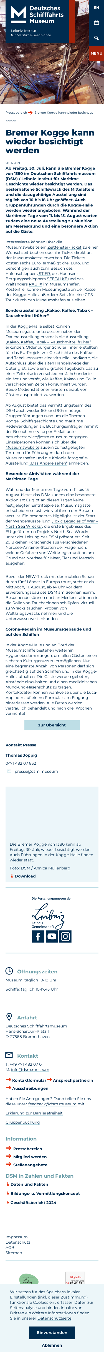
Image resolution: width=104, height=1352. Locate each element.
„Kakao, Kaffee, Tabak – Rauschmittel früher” (48, 342)
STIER (44, 273)
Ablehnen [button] (52, 1345)
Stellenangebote (29, 1164)
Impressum (17, 1236)
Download (25, 876)
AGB (10, 1247)
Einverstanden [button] (52, 1332)
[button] (96, 53)
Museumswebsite (22, 447)
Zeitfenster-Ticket (64, 247)
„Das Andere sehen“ (48, 463)
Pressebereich (27, 1148)
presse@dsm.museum (36, 771)
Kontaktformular (29, 1080)
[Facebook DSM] (39, 941)
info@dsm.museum (30, 1069)
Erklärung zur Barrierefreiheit (34, 1113)
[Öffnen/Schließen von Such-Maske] (96, 38)
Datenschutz (18, 1242)
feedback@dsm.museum (52, 1103)
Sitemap (14, 1252)
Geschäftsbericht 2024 (33, 1202)
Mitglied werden (29, 1156)
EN (96, 7)
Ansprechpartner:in (73, 1080)
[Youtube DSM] (52, 941)
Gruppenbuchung (23, 1122)
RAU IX (35, 284)
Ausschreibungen (30, 1088)
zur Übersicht (52, 725)
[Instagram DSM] (65, 941)
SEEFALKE (57, 278)
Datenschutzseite (54, 1318)
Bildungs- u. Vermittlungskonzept (45, 1193)
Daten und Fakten (29, 1184)
